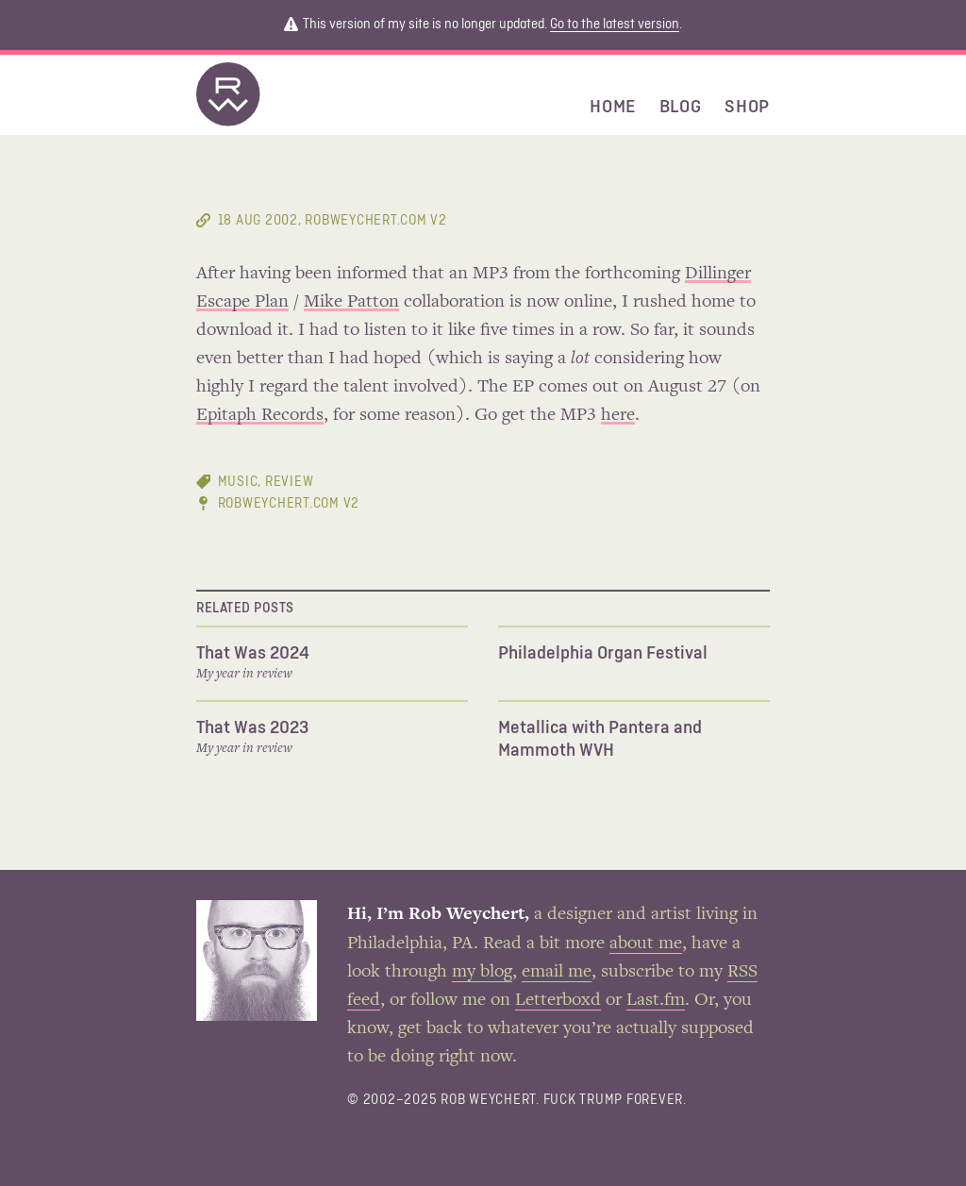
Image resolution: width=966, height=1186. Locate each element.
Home (613, 106)
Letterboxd (558, 1000)
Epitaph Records (260, 415)
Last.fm (655, 1000)
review (289, 482)
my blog (482, 971)
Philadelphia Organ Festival (603, 652)
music (238, 482)
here (618, 415)
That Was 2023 (252, 727)
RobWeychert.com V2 (289, 503)
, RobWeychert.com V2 (332, 220)
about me (645, 943)
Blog (680, 106)
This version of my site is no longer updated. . (483, 24)
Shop (747, 106)
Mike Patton (351, 301)
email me (556, 971)
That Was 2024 (252, 652)
